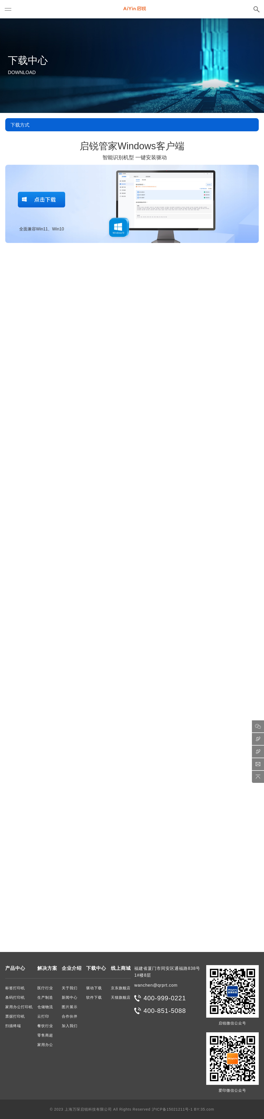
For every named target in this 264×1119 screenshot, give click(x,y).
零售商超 (45, 1035)
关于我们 (69, 988)
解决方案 (47, 968)
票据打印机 (15, 1016)
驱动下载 (94, 988)
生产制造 (45, 997)
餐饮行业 (45, 1026)
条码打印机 (15, 997)
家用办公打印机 (19, 1007)
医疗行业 (45, 988)
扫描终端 (13, 1026)
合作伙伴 (69, 1016)
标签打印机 (15, 988)
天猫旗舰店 (121, 997)
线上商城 (121, 968)
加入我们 (69, 1026)
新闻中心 (69, 997)
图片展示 (69, 1007)
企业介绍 (72, 968)
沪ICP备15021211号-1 (172, 1109)
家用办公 (45, 1045)
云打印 (43, 1016)
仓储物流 (45, 1007)
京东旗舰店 (121, 988)
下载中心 (96, 968)
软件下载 (94, 997)
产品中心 (15, 968)
